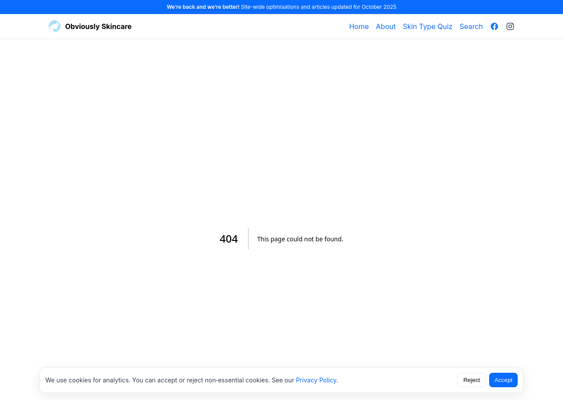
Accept (503, 380)
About (386, 26)
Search (471, 26)
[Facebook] (494, 26)
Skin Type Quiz (428, 26)
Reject (471, 380)
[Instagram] (510, 26)
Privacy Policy (316, 380)
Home (359, 26)
